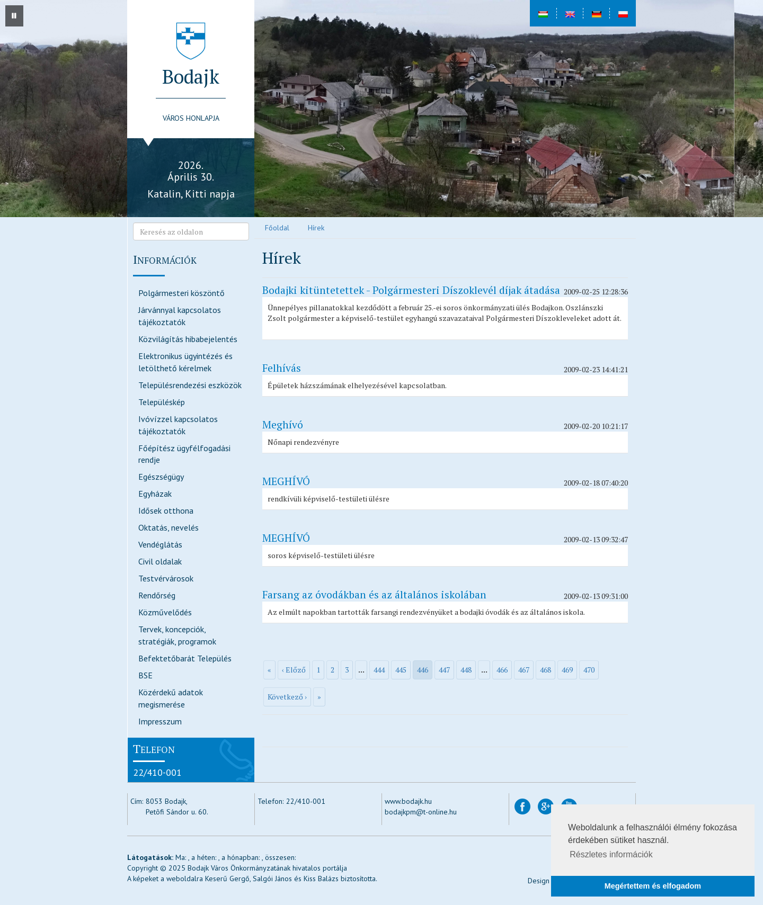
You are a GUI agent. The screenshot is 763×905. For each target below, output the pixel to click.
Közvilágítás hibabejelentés (187, 339)
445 (400, 670)
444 (379, 670)
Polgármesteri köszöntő (181, 293)
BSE (145, 675)
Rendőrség (156, 595)
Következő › (287, 697)
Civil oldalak (160, 561)
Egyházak (155, 493)
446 (422, 670)
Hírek (316, 227)
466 (502, 670)
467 (523, 670)
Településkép (161, 402)
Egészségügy (161, 476)
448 (466, 670)
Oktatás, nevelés (168, 527)
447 (444, 670)
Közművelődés (165, 612)
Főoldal (277, 227)
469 (567, 670)
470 (589, 670)
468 (545, 670)
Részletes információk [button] (611, 854)
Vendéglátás (160, 544)
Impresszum (160, 721)
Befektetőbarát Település (185, 658)
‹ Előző (294, 670)
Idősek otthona (165, 510)
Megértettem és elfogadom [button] (653, 886)
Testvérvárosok (165, 578)
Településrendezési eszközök (190, 385)
